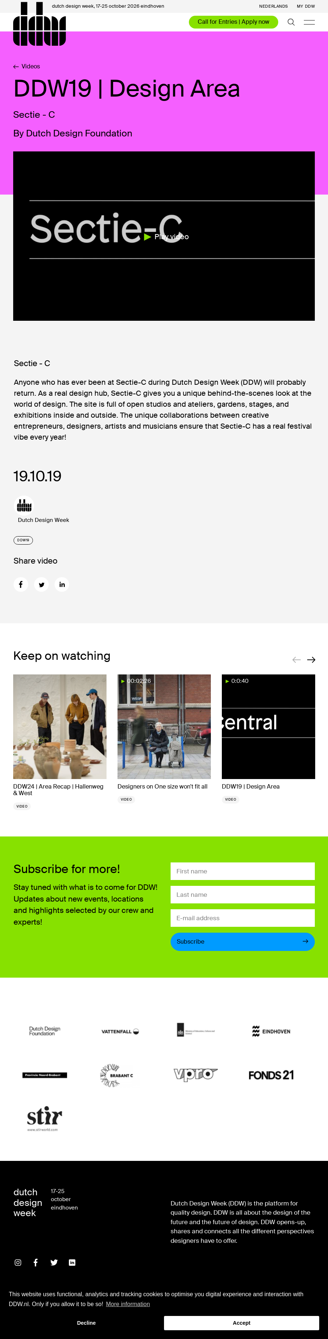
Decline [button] (86, 1323)
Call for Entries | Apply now (233, 22)
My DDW (306, 6)
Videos (26, 66)
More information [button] (128, 1304)
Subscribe (243, 941)
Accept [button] (241, 1323)
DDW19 (23, 540)
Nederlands (273, 6)
